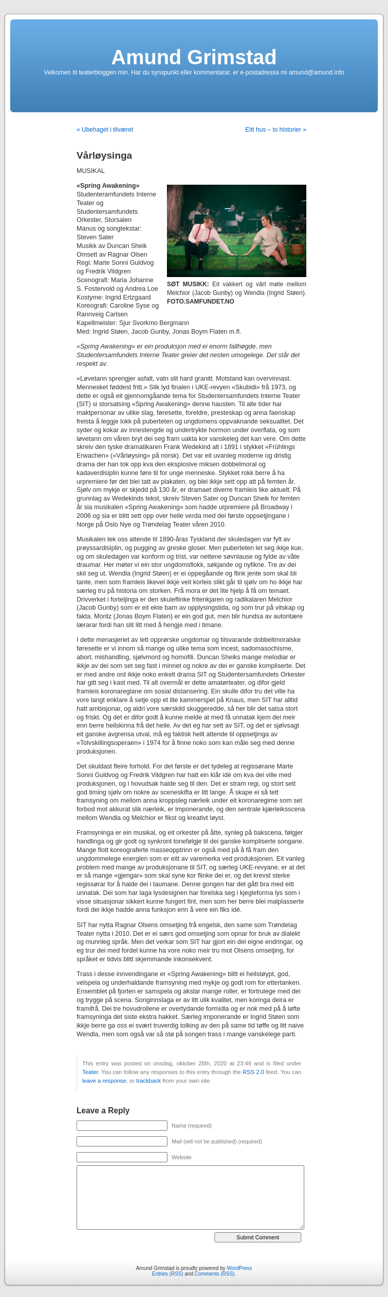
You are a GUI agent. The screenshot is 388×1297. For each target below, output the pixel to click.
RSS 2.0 (253, 1072)
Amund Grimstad (194, 57)
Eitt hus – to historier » (276, 129)
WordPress (239, 1268)
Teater (90, 1072)
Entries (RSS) (167, 1274)
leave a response (104, 1081)
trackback (148, 1081)
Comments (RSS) (214, 1274)
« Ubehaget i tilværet (105, 129)
